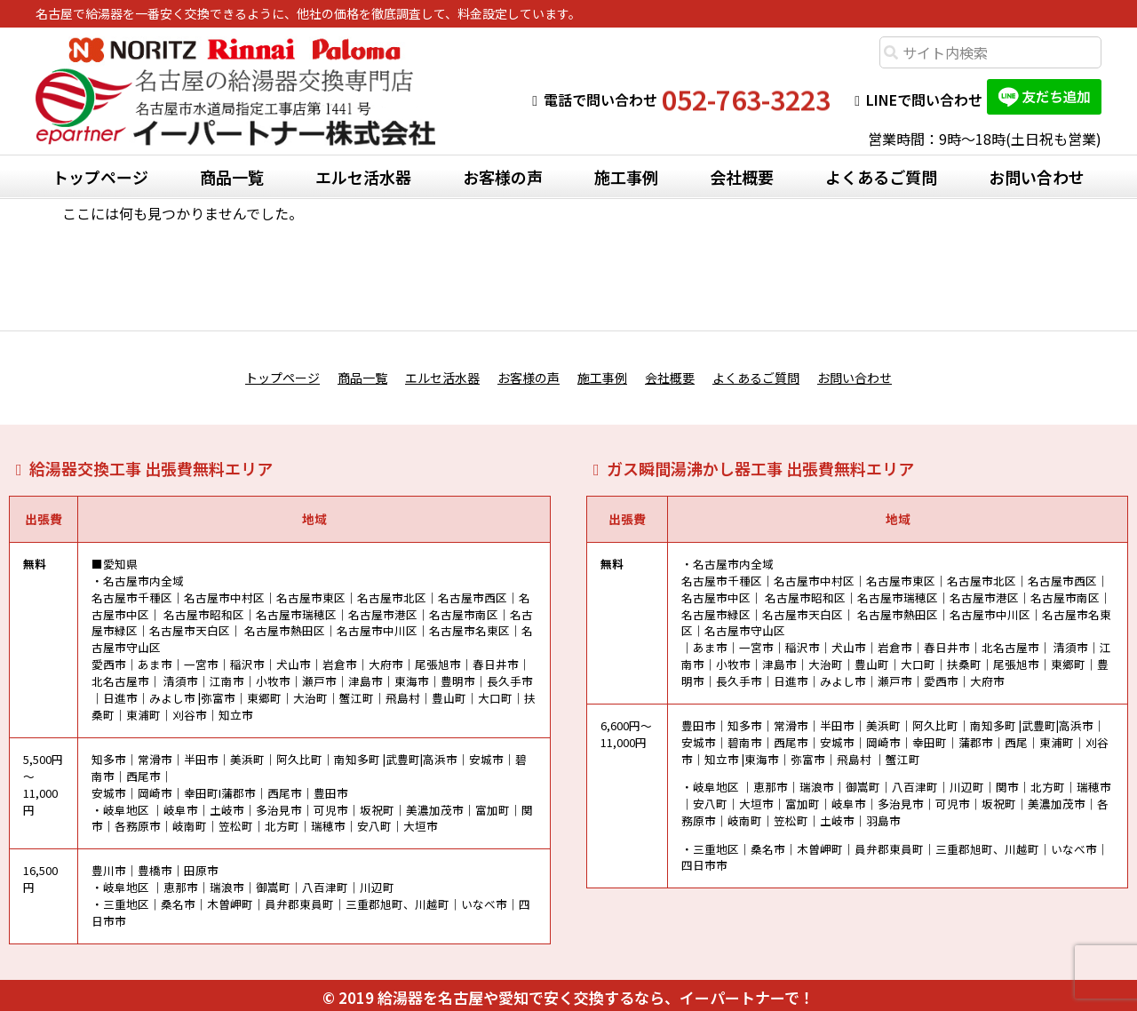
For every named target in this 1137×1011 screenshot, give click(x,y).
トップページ (100, 176)
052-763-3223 (746, 99)
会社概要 (742, 176)
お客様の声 (503, 176)
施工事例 (626, 176)
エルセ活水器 (363, 176)
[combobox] (990, 52)
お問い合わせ (1037, 176)
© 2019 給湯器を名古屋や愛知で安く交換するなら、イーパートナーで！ (568, 992)
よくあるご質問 (881, 176)
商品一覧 (232, 176)
